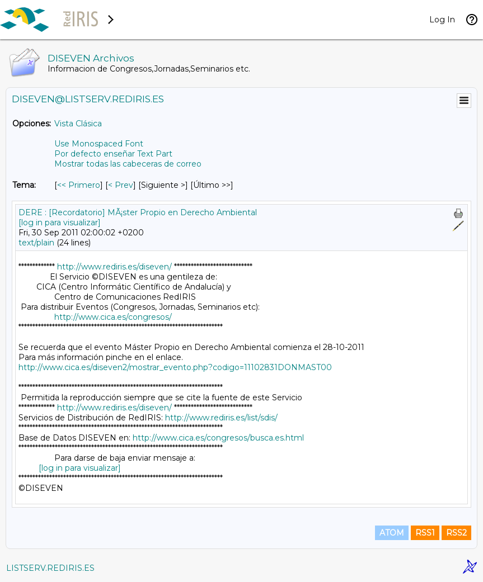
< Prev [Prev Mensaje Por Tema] (120, 185)
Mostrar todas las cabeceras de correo (127, 164)
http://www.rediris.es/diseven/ (114, 267)
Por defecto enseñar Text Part (113, 154)
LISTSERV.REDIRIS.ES (50, 568)
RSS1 (425, 533)
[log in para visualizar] (59, 222)
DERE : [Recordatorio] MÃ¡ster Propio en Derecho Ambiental (137, 212)
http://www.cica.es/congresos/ (113, 317)
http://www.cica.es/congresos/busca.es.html (218, 438)
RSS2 (456, 533)
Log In (442, 20)
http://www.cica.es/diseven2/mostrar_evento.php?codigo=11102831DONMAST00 (175, 367)
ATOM (391, 533)
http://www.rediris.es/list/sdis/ (221, 418)
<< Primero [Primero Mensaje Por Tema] (78, 185)
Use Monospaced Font (98, 144)
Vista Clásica (78, 124)
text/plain (36, 243)
